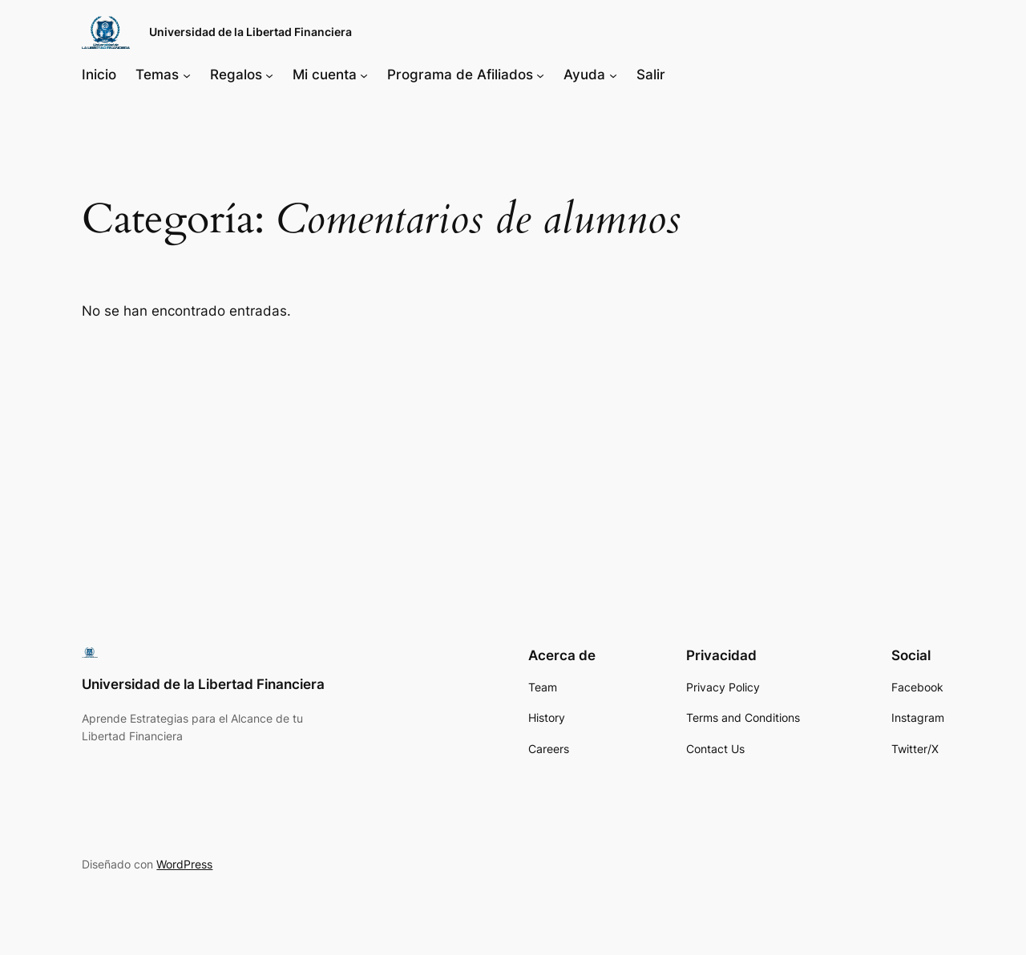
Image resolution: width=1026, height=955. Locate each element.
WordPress (184, 864)
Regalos (236, 74)
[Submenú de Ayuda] (613, 75)
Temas (157, 74)
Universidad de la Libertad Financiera (250, 31)
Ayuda (584, 74)
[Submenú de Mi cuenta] (364, 75)
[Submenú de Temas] (187, 75)
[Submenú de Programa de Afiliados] (540, 75)
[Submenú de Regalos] (269, 75)
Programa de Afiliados (460, 74)
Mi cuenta (325, 74)
